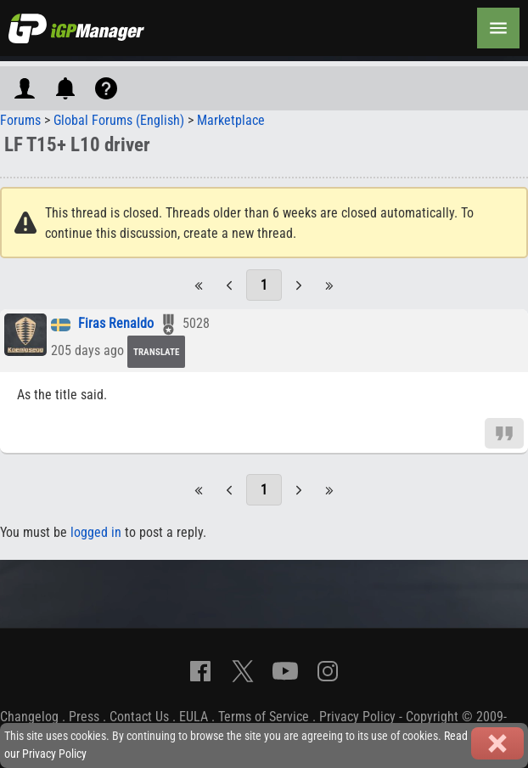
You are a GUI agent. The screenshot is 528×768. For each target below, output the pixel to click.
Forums (20, 120)
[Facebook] (200, 671)
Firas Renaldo (116, 324)
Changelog (29, 717)
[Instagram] (327, 671)
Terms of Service (263, 717)
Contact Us (139, 717)
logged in (95, 532)
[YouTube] (285, 671)
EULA (193, 717)
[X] (242, 671)
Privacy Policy (357, 717)
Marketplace (231, 120)
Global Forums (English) (118, 120)
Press (84, 717)
